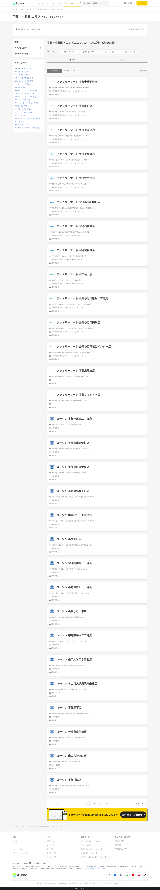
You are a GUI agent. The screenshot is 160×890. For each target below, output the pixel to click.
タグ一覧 (50, 849)
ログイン (142, 3)
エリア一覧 (50, 845)
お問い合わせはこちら (98, 868)
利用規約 (93, 883)
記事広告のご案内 (121, 849)
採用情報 (62, 883)
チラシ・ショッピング (72, 3)
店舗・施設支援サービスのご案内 (92, 849)
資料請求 (118, 845)
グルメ (44, 3)
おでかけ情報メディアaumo (90, 841)
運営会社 (39, 883)
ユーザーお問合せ (83, 883)
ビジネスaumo (86, 845)
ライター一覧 (51, 853)
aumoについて (119, 883)
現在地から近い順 (70, 71)
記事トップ (50, 841)
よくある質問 (70, 883)
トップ (29, 3)
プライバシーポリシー (104, 883)
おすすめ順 (54, 71)
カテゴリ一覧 (51, 857)
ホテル (37, 3)
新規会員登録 (129, 3)
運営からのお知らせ (50, 883)
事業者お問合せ (120, 841)
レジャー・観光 (55, 3)
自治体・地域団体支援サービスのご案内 (94, 857)
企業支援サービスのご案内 (90, 853)
